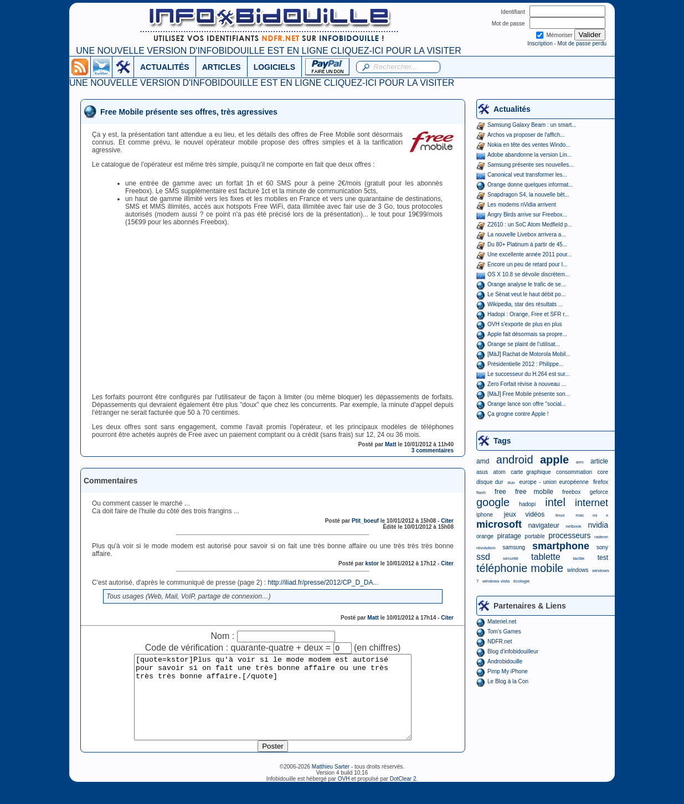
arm (580, 462)
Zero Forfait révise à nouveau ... (526, 384)
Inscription (540, 43)
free (500, 492)
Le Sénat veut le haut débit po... (526, 294)
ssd (483, 556)
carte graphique (531, 472)
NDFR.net (499, 641)
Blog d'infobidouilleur (512, 651)
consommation (574, 472)
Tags (502, 440)
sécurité (510, 558)
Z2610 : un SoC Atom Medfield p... (529, 224)
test (603, 557)
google (493, 502)
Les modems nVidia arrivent (521, 205)
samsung (514, 547)
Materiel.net (501, 622)
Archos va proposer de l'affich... (526, 135)
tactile (579, 558)
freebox (571, 492)
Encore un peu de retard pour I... (527, 264)
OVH (344, 795)
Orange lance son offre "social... (526, 404)
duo (511, 482)
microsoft (499, 524)
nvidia (598, 524)
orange (484, 536)
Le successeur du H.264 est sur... (528, 374)
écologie (521, 581)
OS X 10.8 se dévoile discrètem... (528, 274)
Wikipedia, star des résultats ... (525, 304)
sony (602, 547)
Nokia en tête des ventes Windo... (528, 145)
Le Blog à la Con (507, 681)
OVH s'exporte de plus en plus (524, 324)
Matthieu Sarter (330, 783)
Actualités (512, 109)
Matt (391, 444)
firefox (600, 482)
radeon (601, 536)
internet (591, 502)
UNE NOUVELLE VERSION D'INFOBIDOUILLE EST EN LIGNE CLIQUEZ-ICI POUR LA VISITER (268, 50)
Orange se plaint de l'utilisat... (523, 344)
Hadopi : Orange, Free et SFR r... (528, 314)
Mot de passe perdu (582, 43)
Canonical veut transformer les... (527, 175)
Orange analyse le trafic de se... (526, 284)
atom (499, 472)
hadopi (527, 504)
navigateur (543, 525)
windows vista (496, 581)
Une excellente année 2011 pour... (529, 254)
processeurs (569, 535)
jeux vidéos (524, 514)
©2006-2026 (296, 783)
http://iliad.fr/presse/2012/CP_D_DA (320, 582)
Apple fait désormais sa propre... (527, 334)
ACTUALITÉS (164, 67)
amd (482, 461)
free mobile (534, 492)
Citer (447, 521)
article (599, 461)
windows (577, 570)
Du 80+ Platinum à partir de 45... (527, 244)
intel (555, 502)
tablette (545, 556)
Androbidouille (504, 661)
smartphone (560, 546)
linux (560, 515)
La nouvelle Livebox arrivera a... (526, 234)
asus (482, 472)
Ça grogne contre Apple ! (518, 414)
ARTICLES (221, 67)
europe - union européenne (554, 482)
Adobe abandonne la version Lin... (529, 155)
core (603, 472)
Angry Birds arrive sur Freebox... (527, 215)
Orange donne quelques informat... (530, 185)
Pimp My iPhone (507, 671)
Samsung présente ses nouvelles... (530, 165)
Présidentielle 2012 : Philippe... (525, 364)
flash (481, 492)
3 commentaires (433, 450)
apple (554, 459)
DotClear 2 (403, 795)
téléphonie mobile (519, 568)
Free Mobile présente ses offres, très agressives (188, 111)
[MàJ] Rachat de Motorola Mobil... (528, 354)
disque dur (489, 482)
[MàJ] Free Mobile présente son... (528, 394)
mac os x (591, 515)
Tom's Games (504, 631)
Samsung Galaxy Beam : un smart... (532, 125)
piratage (509, 536)
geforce (599, 492)
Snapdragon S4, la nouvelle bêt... (528, 195)
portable (535, 536)
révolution (486, 547)
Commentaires (110, 480)
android (514, 459)
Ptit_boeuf (365, 521)
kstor (371, 563)
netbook (573, 526)
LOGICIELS (274, 67)
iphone (484, 515)
